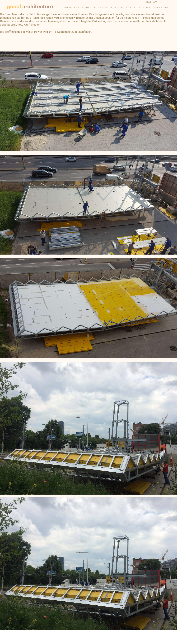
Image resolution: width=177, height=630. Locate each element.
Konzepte (117, 7)
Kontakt (144, 7)
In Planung (101, 7)
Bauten (87, 7)
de (168, 2)
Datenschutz (161, 7)
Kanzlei (131, 7)
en (162, 2)
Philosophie (72, 7)
